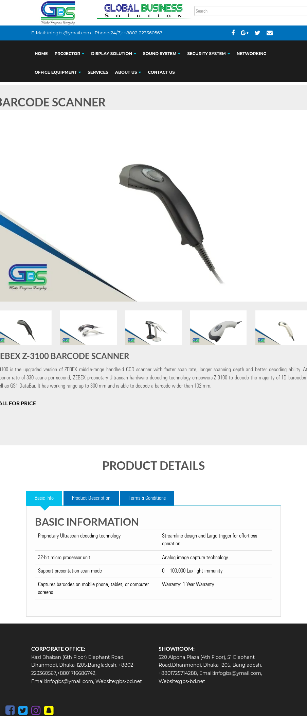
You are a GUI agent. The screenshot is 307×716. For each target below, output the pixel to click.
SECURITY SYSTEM (206, 53)
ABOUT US (126, 72)
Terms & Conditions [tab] (147, 498)
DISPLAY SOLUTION (111, 53)
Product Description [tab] (91, 498)
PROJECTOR (67, 53)
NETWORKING (252, 53)
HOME (41, 53)
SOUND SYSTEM (159, 53)
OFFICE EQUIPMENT (56, 72)
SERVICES (98, 72)
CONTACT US (161, 72)
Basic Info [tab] (44, 498)
